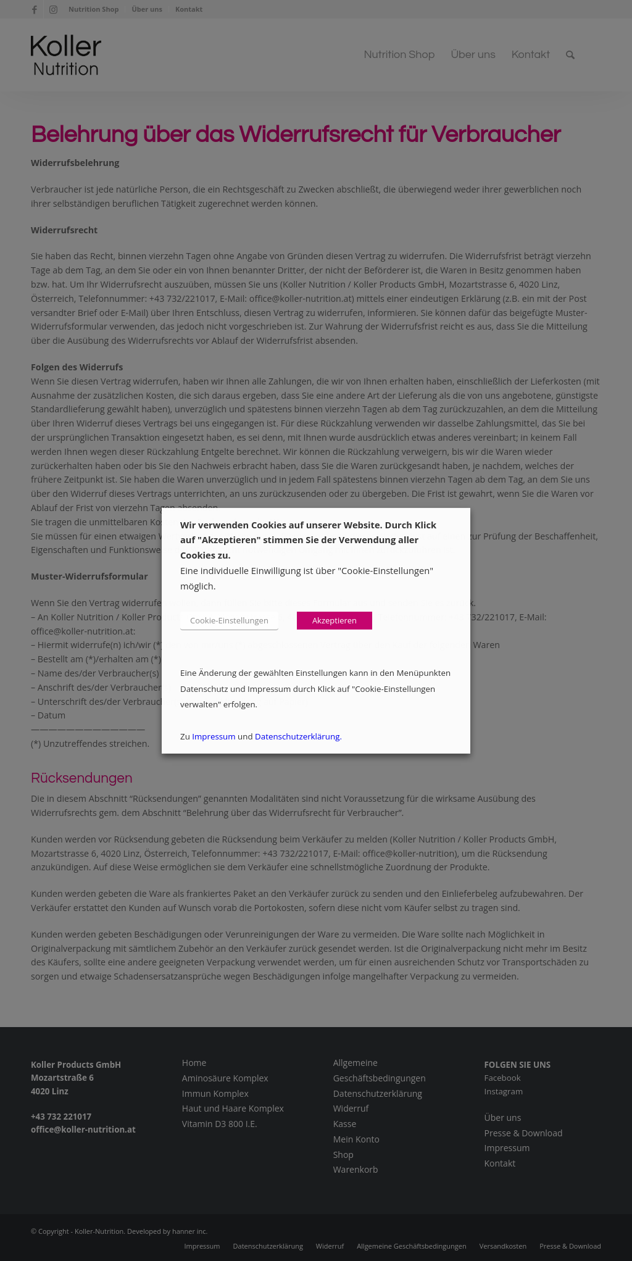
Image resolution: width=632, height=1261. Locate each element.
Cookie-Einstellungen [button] (229, 620)
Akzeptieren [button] (334, 620)
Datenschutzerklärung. (298, 736)
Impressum (213, 736)
